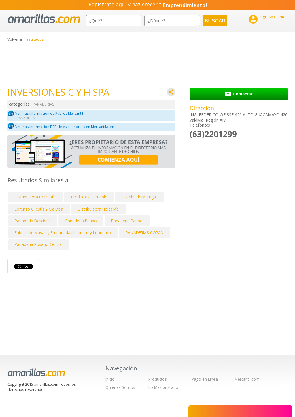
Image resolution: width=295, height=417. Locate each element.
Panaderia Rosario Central (39, 244)
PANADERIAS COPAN (145, 232)
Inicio (110, 379)
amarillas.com (43, 18)
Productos (157, 379)
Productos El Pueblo (89, 197)
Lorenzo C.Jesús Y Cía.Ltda (39, 209)
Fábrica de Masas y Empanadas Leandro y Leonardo (63, 232)
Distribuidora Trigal (139, 197)
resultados (34, 39)
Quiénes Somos (120, 387)
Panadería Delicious (33, 220)
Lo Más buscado (163, 387)
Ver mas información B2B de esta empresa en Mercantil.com (64, 126)
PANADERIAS (43, 104)
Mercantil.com (247, 379)
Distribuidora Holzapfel (35, 197)
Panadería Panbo (81, 220)
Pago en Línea (205, 379)
